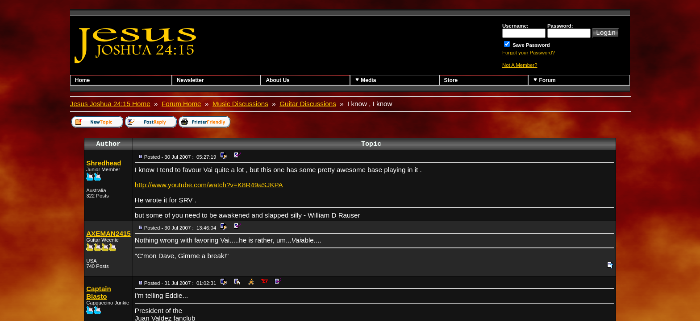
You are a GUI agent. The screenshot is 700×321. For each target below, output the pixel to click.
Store (451, 80)
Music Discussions (240, 103)
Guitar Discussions (307, 103)
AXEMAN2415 (108, 233)
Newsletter (190, 80)
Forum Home (181, 103)
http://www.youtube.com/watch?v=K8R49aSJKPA (209, 185)
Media (365, 80)
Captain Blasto (98, 292)
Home (82, 80)
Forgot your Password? (528, 52)
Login (606, 32)
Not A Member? (520, 65)
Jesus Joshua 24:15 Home (110, 103)
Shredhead (103, 163)
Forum (544, 80)
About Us (277, 80)
